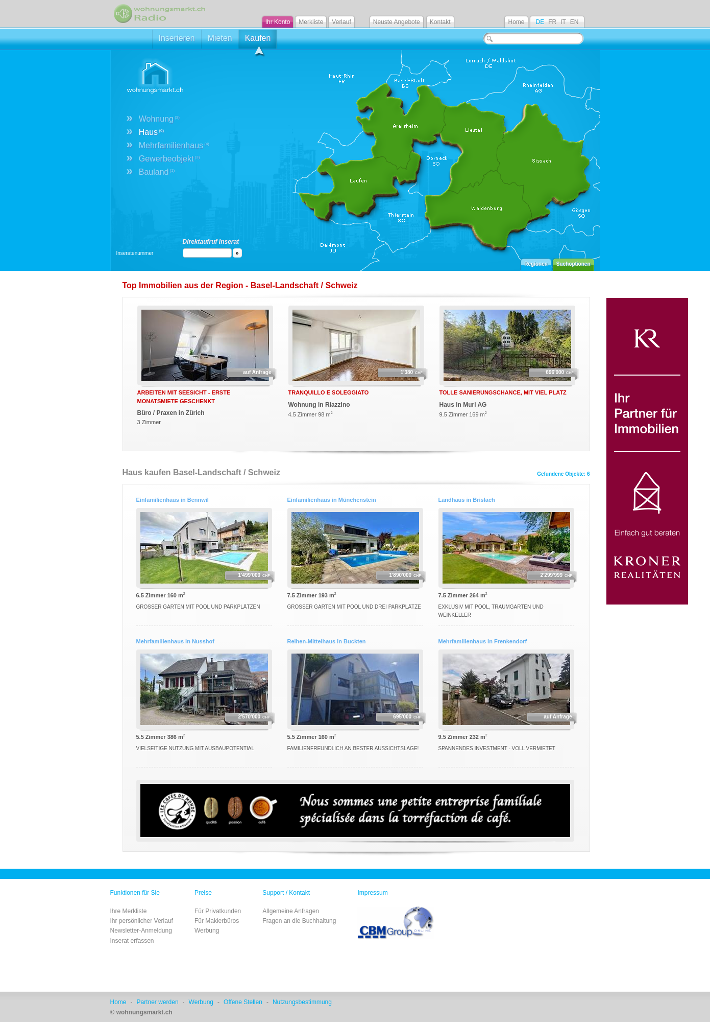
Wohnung (159, 118)
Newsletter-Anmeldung (141, 930)
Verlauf (341, 22)
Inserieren (177, 38)
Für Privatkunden (217, 911)
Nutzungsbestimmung (302, 1002)
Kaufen (258, 41)
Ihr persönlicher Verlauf (141, 920)
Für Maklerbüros (216, 920)
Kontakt (440, 22)
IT (563, 22)
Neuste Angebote (396, 22)
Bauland (157, 172)
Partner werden (158, 1002)
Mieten (220, 38)
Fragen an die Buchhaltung (299, 920)
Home (516, 22)
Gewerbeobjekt (169, 158)
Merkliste (311, 22)
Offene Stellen (243, 1002)
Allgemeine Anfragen (290, 911)
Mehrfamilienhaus (174, 145)
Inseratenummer (135, 253)
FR (552, 22)
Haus (151, 132)
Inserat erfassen (132, 940)
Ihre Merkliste (128, 911)
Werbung (206, 930)
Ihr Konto (277, 22)
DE (539, 22)
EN (574, 22)
